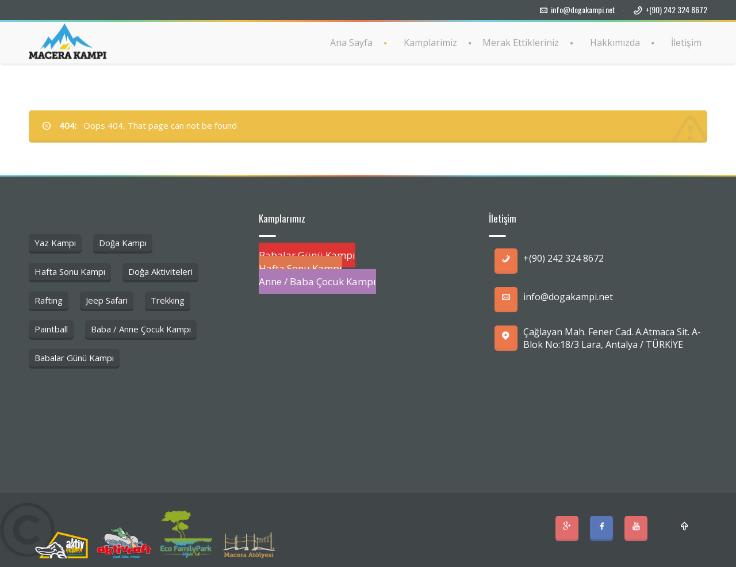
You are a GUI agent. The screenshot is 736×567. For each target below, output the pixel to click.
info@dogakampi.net (583, 9)
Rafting (48, 300)
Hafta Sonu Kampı (69, 271)
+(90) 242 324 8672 (676, 9)
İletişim (686, 42)
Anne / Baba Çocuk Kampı (317, 281)
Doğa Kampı (123, 242)
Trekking (168, 300)
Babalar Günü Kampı (74, 357)
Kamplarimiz (430, 42)
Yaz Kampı (55, 242)
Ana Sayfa (351, 42)
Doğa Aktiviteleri (160, 271)
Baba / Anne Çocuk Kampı (141, 329)
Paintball (51, 329)
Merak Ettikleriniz (520, 42)
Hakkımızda (615, 42)
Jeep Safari (107, 300)
